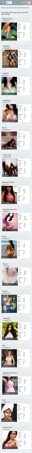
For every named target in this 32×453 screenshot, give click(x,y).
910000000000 (7, 157)
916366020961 (6, 130)
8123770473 (6, 429)
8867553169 (5, 75)
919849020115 (7, 48)
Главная (3, 7)
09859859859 (6, 21)
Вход (25, 2)
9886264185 (6, 211)
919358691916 (6, 402)
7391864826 (6, 266)
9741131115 (6, 102)
